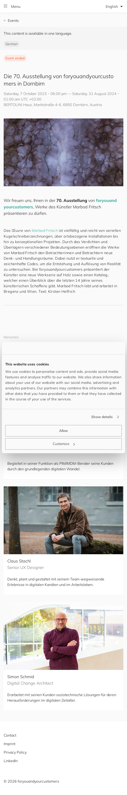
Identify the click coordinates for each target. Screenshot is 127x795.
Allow (63, 430)
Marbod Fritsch (45, 230)
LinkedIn (11, 760)
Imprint (9, 743)
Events (11, 20)
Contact (10, 735)
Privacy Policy (15, 752)
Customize (64, 444)
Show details (102, 417)
